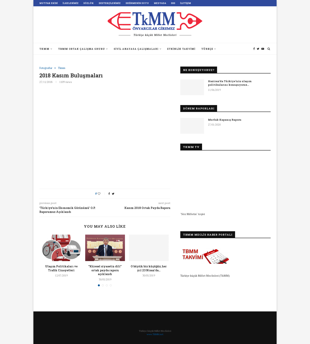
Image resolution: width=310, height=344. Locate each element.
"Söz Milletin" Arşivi (192, 214)
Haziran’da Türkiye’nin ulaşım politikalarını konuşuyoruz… (230, 82)
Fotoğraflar (45, 68)
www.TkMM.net (155, 334)
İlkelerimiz (70, 3)
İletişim (185, 3)
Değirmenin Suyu (137, 3)
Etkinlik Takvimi (181, 48)
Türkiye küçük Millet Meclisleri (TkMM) (205, 275)
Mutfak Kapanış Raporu (224, 119)
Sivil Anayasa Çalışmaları (136, 48)
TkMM (44, 48)
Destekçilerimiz (110, 3)
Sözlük (88, 3)
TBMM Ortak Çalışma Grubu (81, 48)
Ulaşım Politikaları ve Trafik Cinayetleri (61, 268)
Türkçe (207, 48)
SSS (173, 3)
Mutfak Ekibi (48, 3)
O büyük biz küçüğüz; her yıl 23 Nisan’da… (149, 268)
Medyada (160, 3)
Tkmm (61, 68)
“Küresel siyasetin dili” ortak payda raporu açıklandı (105, 270)
